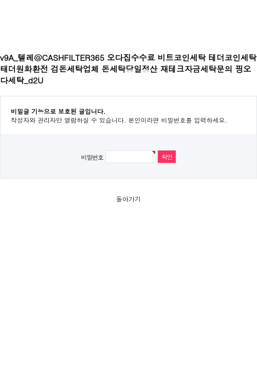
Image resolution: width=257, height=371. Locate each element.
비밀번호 (92, 157)
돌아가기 (128, 198)
